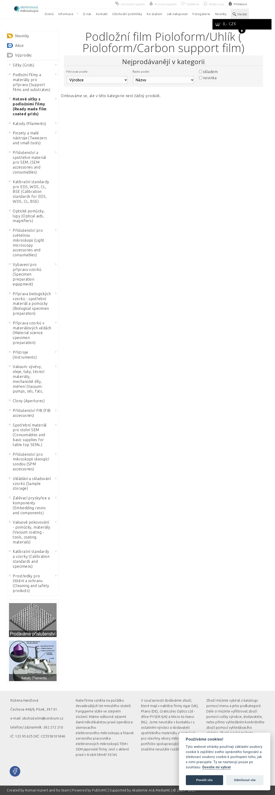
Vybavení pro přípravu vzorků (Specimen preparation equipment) (25, 274)
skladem (210, 72)
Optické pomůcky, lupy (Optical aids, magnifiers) (27, 216)
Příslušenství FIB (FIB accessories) (30, 413)
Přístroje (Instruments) (23, 354)
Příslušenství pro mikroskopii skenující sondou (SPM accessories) (29, 461)
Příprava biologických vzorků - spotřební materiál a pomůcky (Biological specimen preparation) (30, 303)
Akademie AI (142, 790)
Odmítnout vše (245, 780)
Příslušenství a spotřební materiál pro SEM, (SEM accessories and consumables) (27, 162)
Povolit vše (204, 780)
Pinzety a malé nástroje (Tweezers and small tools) (28, 138)
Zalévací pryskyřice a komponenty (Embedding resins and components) (29, 505)
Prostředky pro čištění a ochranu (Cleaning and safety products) (29, 583)
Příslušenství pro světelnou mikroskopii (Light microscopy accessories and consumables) (26, 242)
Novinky (22, 36)
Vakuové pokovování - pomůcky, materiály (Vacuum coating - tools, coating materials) (29, 532)
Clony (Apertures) (27, 401)
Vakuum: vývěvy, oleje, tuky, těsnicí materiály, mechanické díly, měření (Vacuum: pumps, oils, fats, (27, 378)
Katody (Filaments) (27, 123)
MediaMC (163, 790)
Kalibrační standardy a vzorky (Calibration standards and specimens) (29, 558)
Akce (19, 45)
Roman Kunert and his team (47, 790)
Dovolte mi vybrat (216, 767)
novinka (210, 78)
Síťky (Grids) (21, 65)
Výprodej (23, 55)
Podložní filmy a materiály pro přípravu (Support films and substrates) (29, 82)
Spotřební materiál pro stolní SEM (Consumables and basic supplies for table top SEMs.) (28, 435)
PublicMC (99, 790)
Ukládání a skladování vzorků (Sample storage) (30, 483)
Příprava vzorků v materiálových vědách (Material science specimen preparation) (30, 333)
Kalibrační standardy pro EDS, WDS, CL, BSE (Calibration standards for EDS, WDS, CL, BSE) (29, 191)
